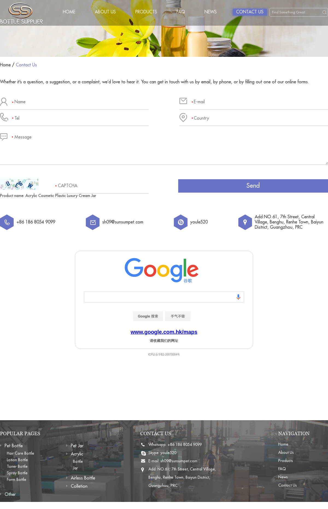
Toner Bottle (17, 466)
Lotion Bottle (17, 460)
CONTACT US (155, 433)
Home (69, 12)
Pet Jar (77, 446)
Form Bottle (16, 479)
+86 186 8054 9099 (185, 444)
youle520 (199, 222)
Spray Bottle (17, 473)
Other (10, 494)
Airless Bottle (83, 478)
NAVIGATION (294, 433)
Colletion (79, 486)
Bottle (78, 461)
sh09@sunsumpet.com (122, 222)
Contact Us (249, 12)
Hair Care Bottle (20, 453)
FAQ (181, 12)
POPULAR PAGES (20, 433)
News (210, 12)
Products (146, 12)
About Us (105, 12)
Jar (75, 468)
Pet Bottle (14, 446)
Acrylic (77, 454)
